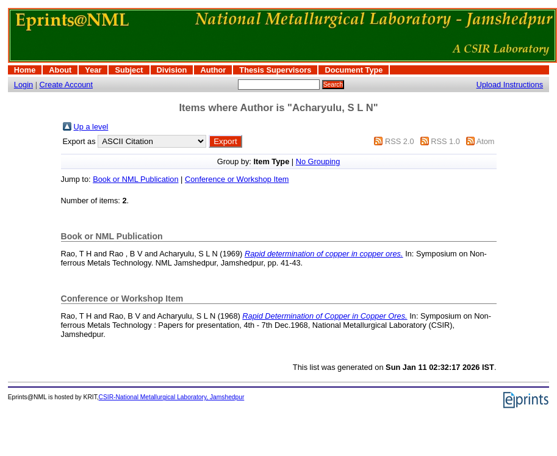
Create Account (66, 84)
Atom (485, 141)
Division (172, 69)
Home (25, 69)
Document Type (354, 69)
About (60, 69)
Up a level (91, 126)
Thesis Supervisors (275, 69)
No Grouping (318, 161)
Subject (129, 69)
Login (23, 84)
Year (93, 69)
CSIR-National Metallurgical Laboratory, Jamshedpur (172, 397)
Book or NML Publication (135, 179)
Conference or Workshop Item (237, 179)
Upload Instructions (510, 84)
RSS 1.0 (445, 141)
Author (213, 69)
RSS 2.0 (399, 141)
